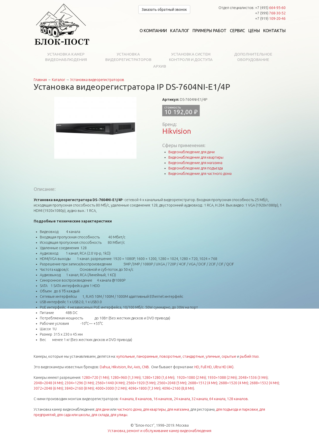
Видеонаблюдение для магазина (195, 163)
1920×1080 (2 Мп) (191, 377)
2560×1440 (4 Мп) (110, 383)
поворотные (170, 356)
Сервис (237, 30)
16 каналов (162, 399)
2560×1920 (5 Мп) (141, 383)
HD (196, 367)
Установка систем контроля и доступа (191, 57)
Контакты (274, 30)
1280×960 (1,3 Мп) (126, 377)
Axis (137, 367)
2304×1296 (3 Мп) (79, 383)
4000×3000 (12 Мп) (111, 388)
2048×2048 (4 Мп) (48, 383)
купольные (125, 356)
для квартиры (154, 409)
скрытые (229, 356)
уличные (213, 356)
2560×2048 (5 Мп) (171, 383)
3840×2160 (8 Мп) (79, 388)
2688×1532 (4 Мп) (264, 383)
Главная (40, 80)
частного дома (129, 409)
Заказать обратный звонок (164, 9)
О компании (153, 30)
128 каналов (237, 399)
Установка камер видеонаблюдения (66, 57)
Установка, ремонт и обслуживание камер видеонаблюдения (159, 431)
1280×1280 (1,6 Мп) (158, 377)
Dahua (105, 367)
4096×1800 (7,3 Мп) (144, 388)
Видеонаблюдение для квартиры (195, 157)
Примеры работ (209, 30)
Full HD (206, 367)
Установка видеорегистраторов (128, 57)
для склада (100, 415)
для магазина (178, 409)
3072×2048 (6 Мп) (48, 388)
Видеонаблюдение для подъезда (195, 168)
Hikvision (176, 131)
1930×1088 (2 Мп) (222, 377)
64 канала (217, 399)
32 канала (200, 399)
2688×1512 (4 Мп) (202, 383)
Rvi (129, 367)
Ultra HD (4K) (223, 367)
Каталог (179, 30)
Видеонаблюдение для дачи (191, 152)
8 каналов (143, 399)
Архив (159, 66)
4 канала (127, 399)
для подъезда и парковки (237, 409)
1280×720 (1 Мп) (95, 377)
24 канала (182, 399)
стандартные (193, 356)
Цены (254, 30)
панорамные (147, 356)
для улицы (119, 415)
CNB (145, 367)
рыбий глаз (249, 356)
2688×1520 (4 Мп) (233, 383)
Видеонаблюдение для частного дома (200, 174)
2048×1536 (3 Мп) (253, 377)
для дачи (103, 409)
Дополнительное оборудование (253, 57)
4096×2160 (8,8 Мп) (178, 388)
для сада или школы (73, 415)
